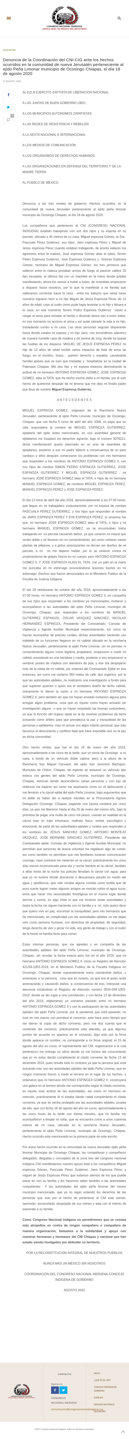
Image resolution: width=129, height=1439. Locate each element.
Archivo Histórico (104, 1404)
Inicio (97, 1373)
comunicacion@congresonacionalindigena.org (77, 1409)
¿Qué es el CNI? (102, 1380)
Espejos (98, 1398)
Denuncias (9, 50)
